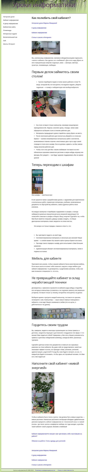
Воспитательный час (10, 37)
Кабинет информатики (39, 32)
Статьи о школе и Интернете (41, 37)
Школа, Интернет (9, 44)
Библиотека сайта (9, 27)
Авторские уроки (9, 17)
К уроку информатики (39, 28)
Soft (4, 40)
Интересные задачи (10, 34)
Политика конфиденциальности (45, 470)
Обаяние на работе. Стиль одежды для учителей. (49, 441)
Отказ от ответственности (66, 470)
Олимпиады (7, 30)
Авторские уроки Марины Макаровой (44, 23)
